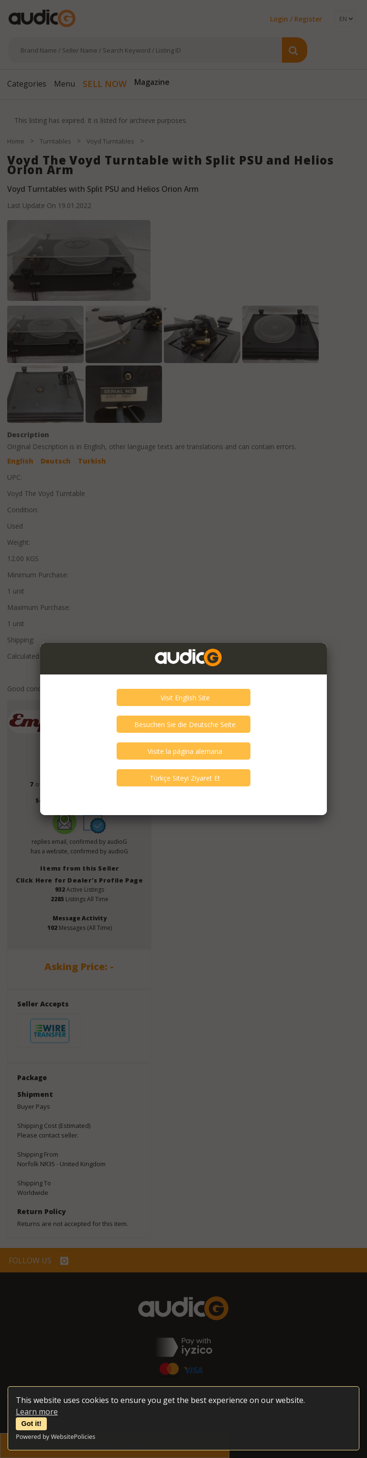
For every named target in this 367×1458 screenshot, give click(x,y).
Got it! (32, 1423)
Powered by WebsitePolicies (55, 1436)
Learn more (37, 1411)
